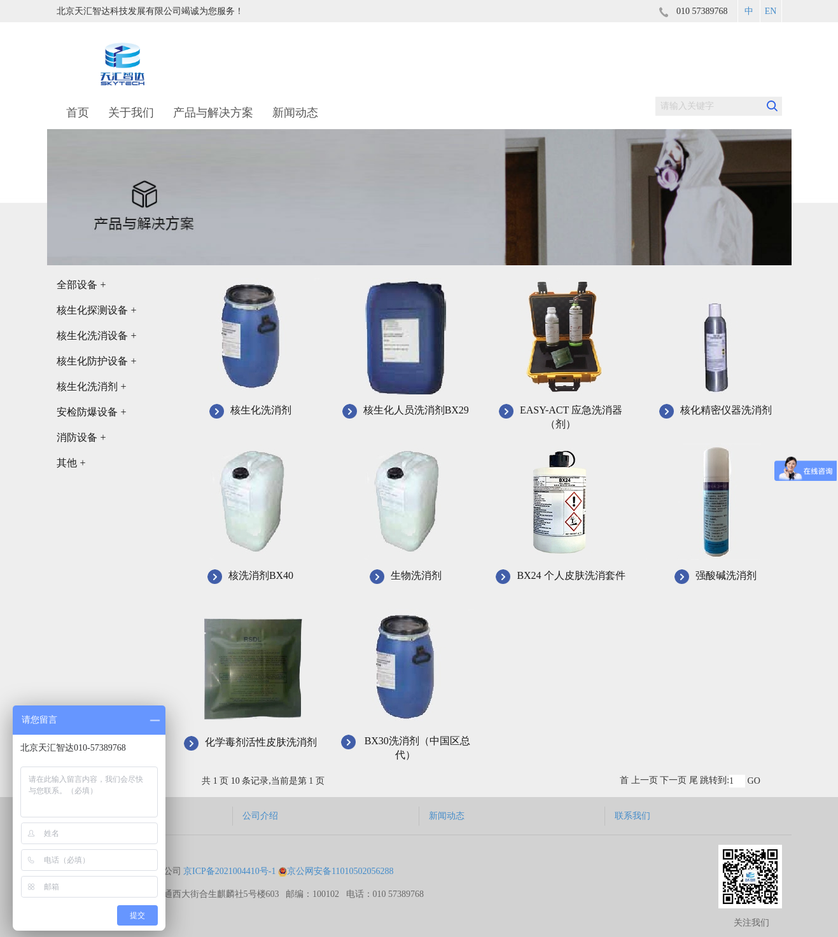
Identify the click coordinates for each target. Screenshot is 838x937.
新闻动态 (295, 112)
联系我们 (632, 816)
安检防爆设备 (92, 411)
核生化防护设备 (97, 361)
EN (771, 11)
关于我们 (131, 112)
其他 (71, 462)
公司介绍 (260, 816)
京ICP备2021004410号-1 (229, 871)
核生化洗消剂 (92, 386)
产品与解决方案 (213, 112)
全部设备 (81, 284)
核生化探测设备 (97, 310)
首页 (77, 112)
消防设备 (81, 437)
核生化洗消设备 (97, 335)
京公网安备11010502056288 (335, 871)
